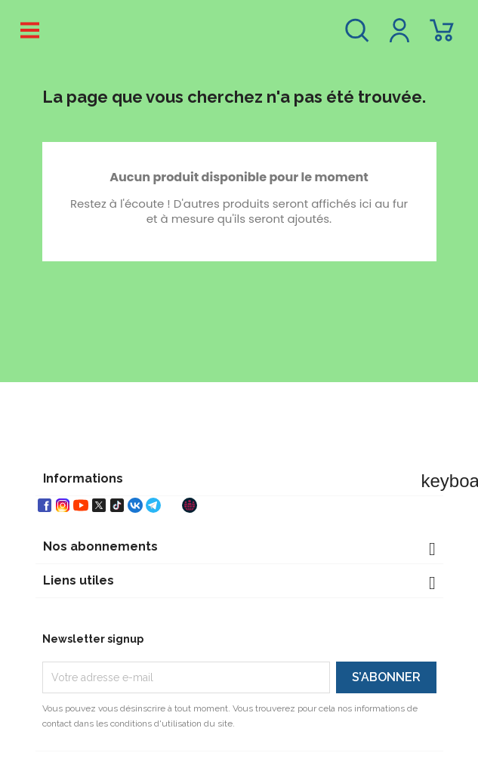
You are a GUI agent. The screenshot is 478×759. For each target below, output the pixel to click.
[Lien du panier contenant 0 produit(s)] (442, 37)
